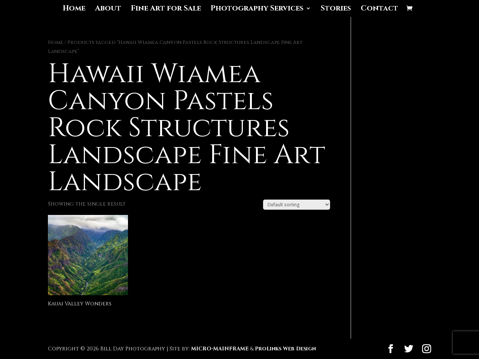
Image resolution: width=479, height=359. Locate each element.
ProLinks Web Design (285, 348)
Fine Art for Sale (166, 9)
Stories (336, 9)
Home (74, 9)
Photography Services (257, 9)
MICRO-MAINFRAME (219, 348)
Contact (379, 9)
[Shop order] (296, 205)
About (108, 9)
